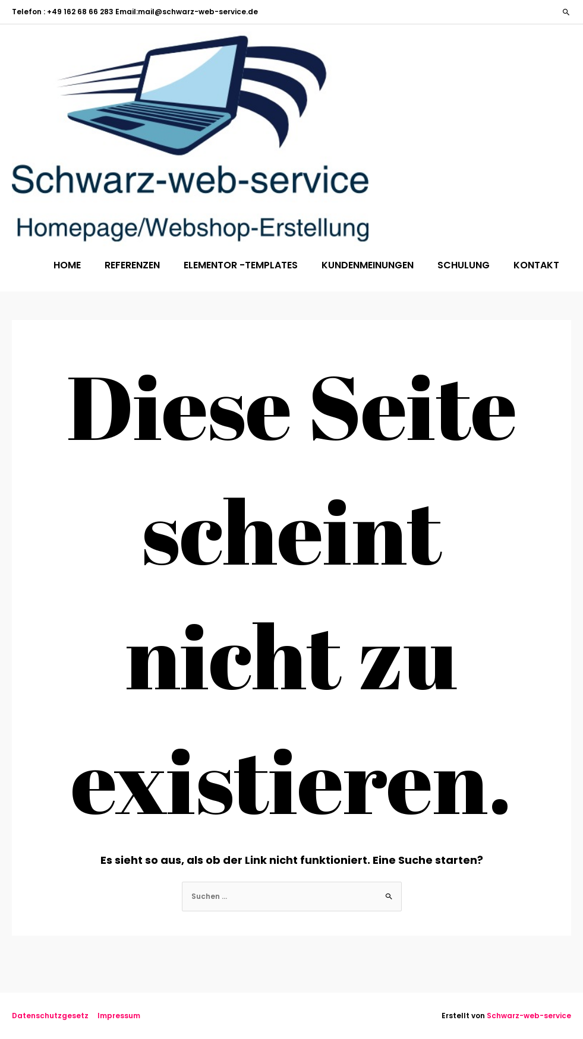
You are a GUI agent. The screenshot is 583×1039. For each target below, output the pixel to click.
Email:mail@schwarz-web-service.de (186, 12)
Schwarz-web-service (529, 1016)
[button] (566, 12)
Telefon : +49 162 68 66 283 (63, 12)
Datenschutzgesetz (50, 1016)
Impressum (118, 1016)
